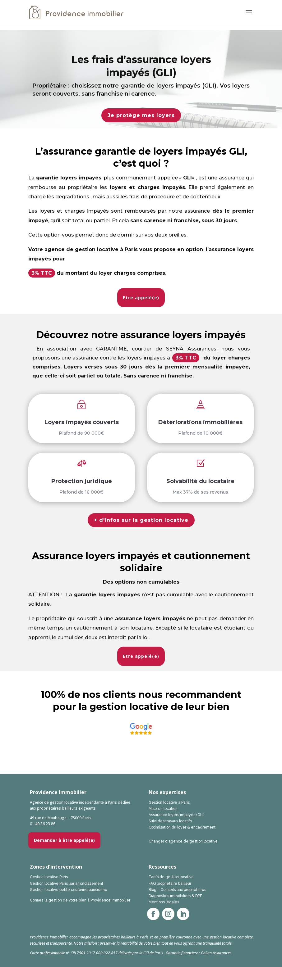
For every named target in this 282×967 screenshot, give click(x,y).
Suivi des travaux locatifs (170, 821)
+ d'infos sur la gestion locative (141, 520)
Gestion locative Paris (49, 877)
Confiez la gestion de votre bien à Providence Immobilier (80, 900)
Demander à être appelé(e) (64, 840)
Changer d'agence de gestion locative (183, 841)
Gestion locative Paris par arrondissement (66, 883)
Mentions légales (164, 902)
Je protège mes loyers (141, 115)
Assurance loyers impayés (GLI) (176, 815)
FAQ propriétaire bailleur (170, 883)
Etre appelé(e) (141, 297)
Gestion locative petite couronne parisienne (68, 890)
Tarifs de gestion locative (171, 877)
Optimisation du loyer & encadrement (182, 827)
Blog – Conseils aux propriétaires (177, 890)
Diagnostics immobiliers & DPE (175, 896)
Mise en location (163, 809)
